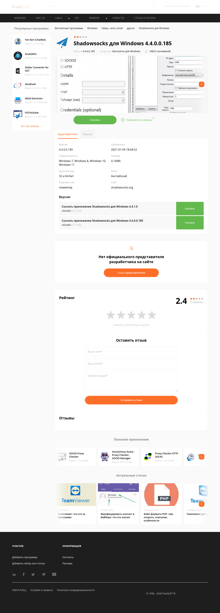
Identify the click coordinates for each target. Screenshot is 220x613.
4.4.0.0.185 (84, 51)
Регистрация (181, 6)
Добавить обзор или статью (28, 563)
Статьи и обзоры (145, 18)
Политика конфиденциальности (76, 590)
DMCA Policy (19, 590)
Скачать (95, 119)
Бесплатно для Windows (126, 51)
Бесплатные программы (69, 28)
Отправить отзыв (131, 400)
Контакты (68, 557)
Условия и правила (41, 590)
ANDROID (94, 18)
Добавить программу (24, 557)
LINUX (58, 18)
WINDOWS (20, 18)
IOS (77, 18)
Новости (118, 18)
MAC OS (40, 18)
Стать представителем (131, 272)
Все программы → (31, 126)
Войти (168, 6)
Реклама (67, 563)
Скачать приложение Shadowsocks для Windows (100, 206)
